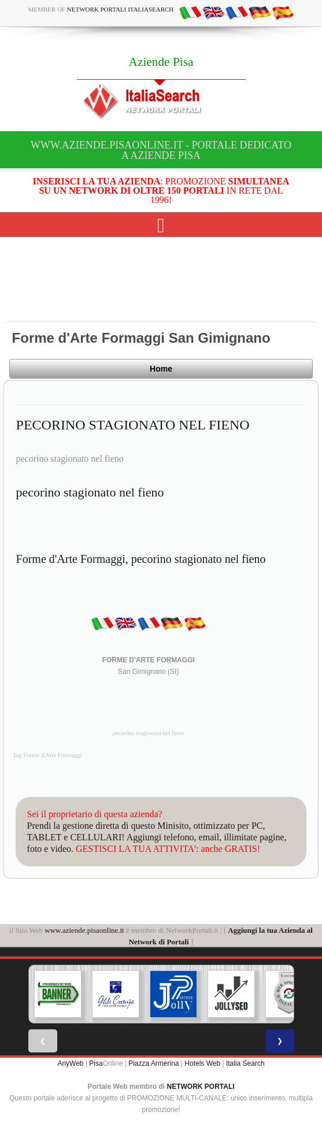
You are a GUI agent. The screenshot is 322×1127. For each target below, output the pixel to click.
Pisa (95, 1063)
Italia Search (245, 1063)
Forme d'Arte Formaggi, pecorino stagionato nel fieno (141, 559)
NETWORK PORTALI (201, 1086)
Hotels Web (202, 1063)
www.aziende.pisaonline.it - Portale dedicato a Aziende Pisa (161, 150)
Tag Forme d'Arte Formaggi (47, 755)
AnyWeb (70, 1063)
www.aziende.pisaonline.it (84, 930)
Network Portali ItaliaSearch (120, 9)
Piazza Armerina (153, 1063)
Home (161, 368)
